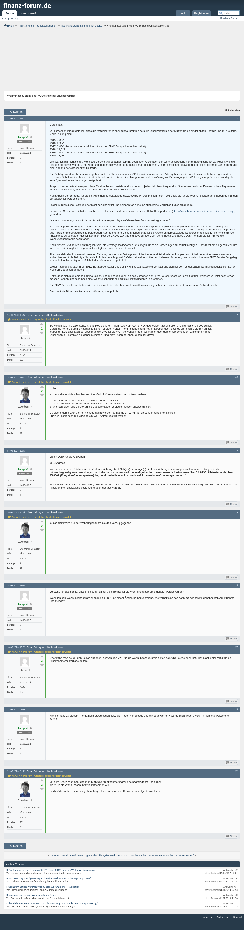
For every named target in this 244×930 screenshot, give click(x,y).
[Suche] (229, 12)
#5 (236, 512)
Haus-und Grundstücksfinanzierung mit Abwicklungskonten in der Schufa (89, 855)
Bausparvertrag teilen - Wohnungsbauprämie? (31, 894)
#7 (236, 646)
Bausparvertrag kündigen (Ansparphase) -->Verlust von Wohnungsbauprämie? (48, 878)
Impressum (208, 917)
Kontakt (237, 917)
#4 (236, 450)
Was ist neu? (28, 13)
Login (183, 13)
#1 (236, 118)
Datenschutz (223, 917)
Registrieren (201, 13)
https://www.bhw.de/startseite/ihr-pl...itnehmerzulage (204, 211)
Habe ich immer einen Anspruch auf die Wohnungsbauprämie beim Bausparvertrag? (52, 903)
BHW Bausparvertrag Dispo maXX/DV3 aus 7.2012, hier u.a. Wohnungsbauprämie (50, 869)
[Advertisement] (122, 59)
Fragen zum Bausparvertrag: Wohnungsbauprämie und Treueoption (42, 886)
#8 (236, 709)
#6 (236, 585)
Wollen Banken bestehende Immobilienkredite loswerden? (162, 855)
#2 (236, 314)
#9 (236, 770)
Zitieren (231, 306)
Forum (10, 13)
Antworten (15, 111)
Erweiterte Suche (228, 18)
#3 (236, 377)
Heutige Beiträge (10, 18)
